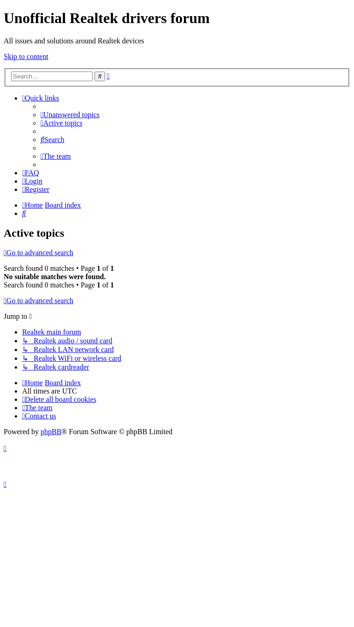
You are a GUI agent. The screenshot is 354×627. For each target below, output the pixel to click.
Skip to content (26, 56)
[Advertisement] (177, 557)
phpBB (51, 432)
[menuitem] (70, 115)
